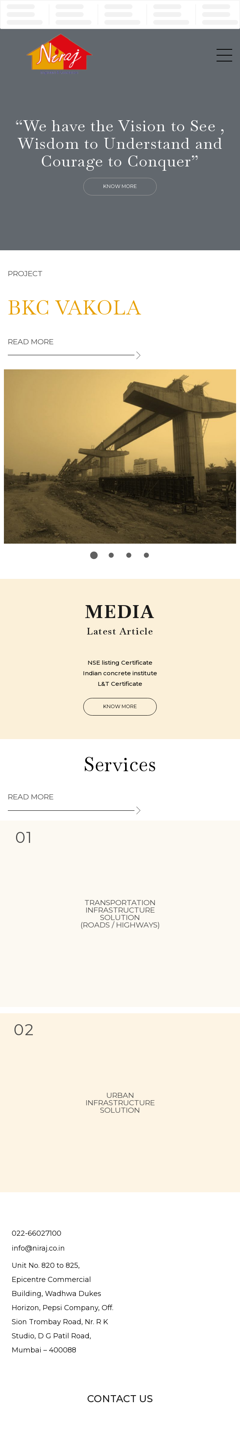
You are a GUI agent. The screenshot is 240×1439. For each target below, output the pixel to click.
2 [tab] (111, 555)
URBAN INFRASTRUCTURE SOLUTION (120, 1103)
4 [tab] (146, 555)
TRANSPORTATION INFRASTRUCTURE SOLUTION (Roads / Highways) (120, 913)
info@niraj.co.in (38, 1248)
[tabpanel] (120, 456)
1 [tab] (94, 555)
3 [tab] (129, 555)
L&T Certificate (120, 683)
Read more (31, 341)
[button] (120, 186)
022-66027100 (36, 1233)
